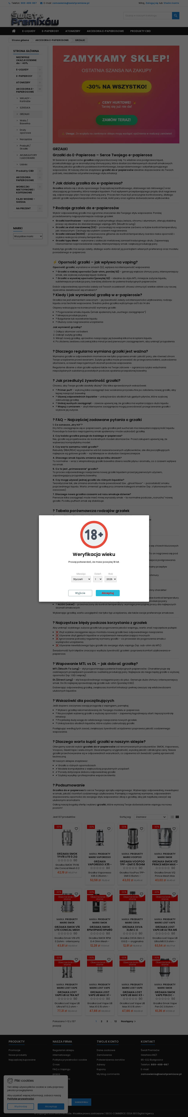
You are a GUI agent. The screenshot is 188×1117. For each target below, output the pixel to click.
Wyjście (80, 593)
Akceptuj (108, 593)
